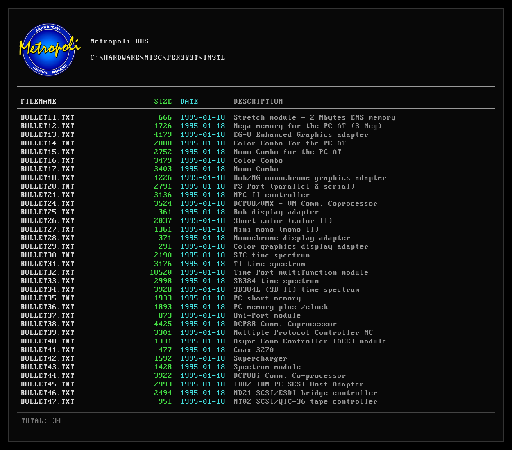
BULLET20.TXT (48, 186)
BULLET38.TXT (48, 324)
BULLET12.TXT (48, 126)
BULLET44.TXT (48, 376)
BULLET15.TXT (48, 152)
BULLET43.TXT (48, 367)
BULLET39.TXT (48, 333)
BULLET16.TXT (48, 161)
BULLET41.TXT (48, 350)
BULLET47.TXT (48, 402)
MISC (154, 58)
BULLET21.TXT (48, 195)
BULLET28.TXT (48, 238)
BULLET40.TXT (48, 341)
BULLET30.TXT (48, 255)
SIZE (163, 102)
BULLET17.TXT (48, 169)
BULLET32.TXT (48, 272)
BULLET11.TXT (48, 118)
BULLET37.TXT (48, 315)
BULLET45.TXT (48, 384)
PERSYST (183, 58)
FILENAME (39, 102)
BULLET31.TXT (48, 264)
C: (95, 58)
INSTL (214, 58)
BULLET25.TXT (48, 212)
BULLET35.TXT (48, 298)
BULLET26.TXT (48, 221)
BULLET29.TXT (48, 247)
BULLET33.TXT (48, 281)
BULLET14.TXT (48, 143)
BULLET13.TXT (48, 135)
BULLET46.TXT (48, 393)
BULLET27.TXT (48, 229)
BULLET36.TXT (48, 307)
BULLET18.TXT (48, 178)
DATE (190, 102)
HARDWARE (122, 58)
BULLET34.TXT (48, 290)
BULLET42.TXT (48, 359)
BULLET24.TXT (48, 204)
